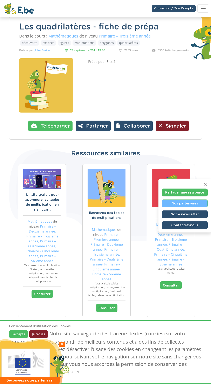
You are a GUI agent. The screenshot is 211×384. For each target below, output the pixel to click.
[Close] (205, 184)
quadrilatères (128, 43)
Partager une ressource (184, 192)
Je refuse (38, 334)
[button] (133, 126)
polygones (107, 43)
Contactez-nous (184, 225)
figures (64, 43)
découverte (29, 43)
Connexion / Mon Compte (173, 8)
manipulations (84, 43)
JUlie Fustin (42, 50)
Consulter (42, 294)
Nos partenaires (185, 203)
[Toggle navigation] (203, 8)
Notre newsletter (185, 214)
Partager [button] (93, 125)
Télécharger (50, 125)
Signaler (172, 125)
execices (48, 43)
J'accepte (18, 334)
